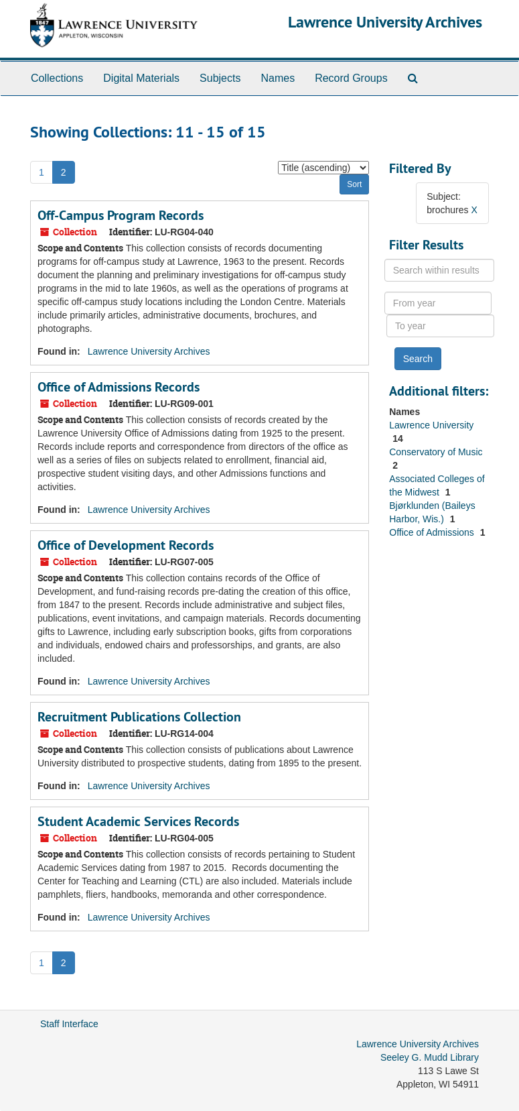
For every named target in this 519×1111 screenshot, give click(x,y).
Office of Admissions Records (119, 387)
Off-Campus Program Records (121, 215)
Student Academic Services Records (138, 821)
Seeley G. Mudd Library (429, 1057)
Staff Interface (69, 1023)
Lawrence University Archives (385, 21)
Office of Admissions (432, 532)
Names (278, 78)
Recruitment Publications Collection (139, 716)
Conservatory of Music (435, 452)
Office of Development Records (126, 545)
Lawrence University (431, 425)
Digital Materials (141, 78)
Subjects (220, 78)
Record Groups (351, 78)
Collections (57, 78)
